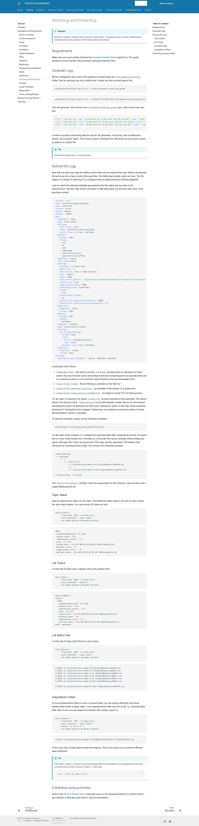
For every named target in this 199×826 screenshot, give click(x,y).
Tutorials (21, 27)
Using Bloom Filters (162, 50)
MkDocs (28, 821)
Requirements (159, 27)
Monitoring (23, 64)
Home (20, 10)
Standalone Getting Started (29, 31)
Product (148, 10)
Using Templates (26, 87)
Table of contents (161, 23)
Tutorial (29, 10)
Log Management (133, 10)
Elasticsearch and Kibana (30, 68)
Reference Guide (55, 10)
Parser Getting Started (29, 94)
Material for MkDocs (42, 821)
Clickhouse (23, 76)
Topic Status (159, 38)
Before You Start (26, 35)
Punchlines (24, 50)
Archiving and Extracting (29, 79)
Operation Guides (94, 10)
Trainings (21, 102)
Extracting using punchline (164, 53)
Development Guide (75, 10)
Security (22, 83)
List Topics (158, 42)
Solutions (40, 10)
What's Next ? (25, 90)
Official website (166, 3)
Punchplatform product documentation (83, 818)
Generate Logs (159, 31)
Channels (23, 61)
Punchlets (23, 46)
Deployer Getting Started (28, 98)
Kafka (21, 72)
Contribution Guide (114, 10)
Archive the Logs (160, 35)
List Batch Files (160, 46)
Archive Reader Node (74, 794)
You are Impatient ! (27, 38)
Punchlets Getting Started (104, 57)
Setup (21, 42)
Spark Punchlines (26, 53)
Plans (21, 57)
